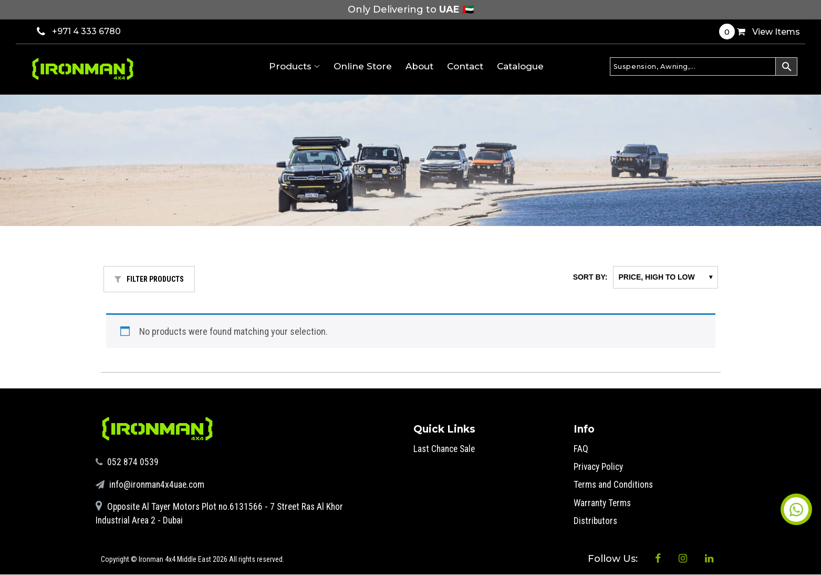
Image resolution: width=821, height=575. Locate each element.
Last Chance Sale (446, 448)
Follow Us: (602, 561)
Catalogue (520, 66)
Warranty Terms (603, 502)
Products (294, 66)
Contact (465, 66)
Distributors (596, 520)
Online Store (363, 66)
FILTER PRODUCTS (149, 279)
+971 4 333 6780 (79, 31)
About (419, 66)
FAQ (581, 448)
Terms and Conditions (615, 484)
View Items (759, 31)
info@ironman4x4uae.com (152, 483)
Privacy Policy (600, 466)
